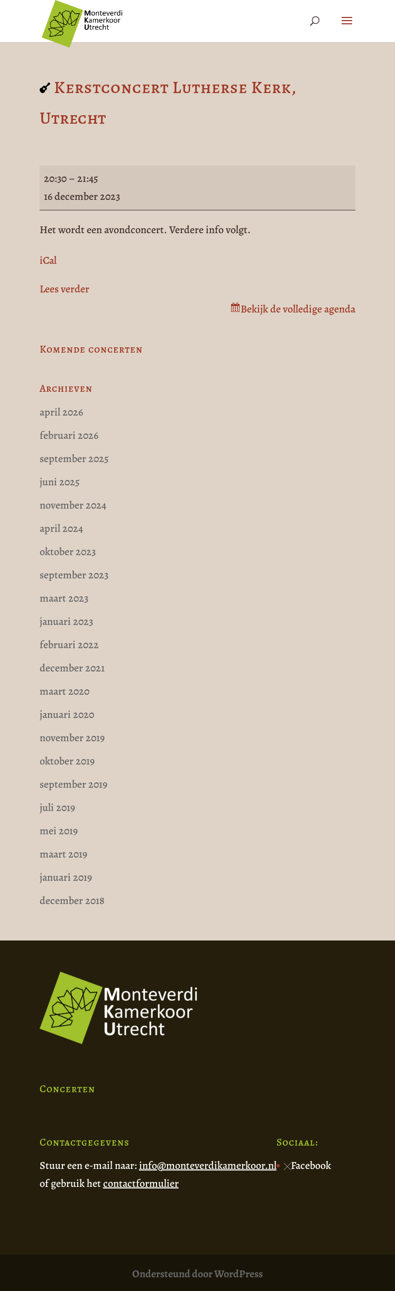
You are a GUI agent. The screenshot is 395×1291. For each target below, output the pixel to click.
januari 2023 (66, 621)
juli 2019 (57, 807)
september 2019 (73, 784)
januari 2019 (66, 877)
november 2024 (73, 505)
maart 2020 (64, 691)
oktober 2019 (67, 761)
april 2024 (61, 528)
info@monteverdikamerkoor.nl (208, 1165)
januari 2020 (67, 714)
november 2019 (72, 738)
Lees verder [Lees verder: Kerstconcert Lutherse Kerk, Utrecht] (64, 289)
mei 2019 (59, 831)
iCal (48, 260)
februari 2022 (69, 645)
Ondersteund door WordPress (197, 1274)
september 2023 (74, 575)
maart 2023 (64, 598)
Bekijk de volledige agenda (298, 309)
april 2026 (61, 412)
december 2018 (72, 900)
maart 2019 (63, 854)
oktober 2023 (68, 552)
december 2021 (72, 668)
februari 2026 (69, 435)
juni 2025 (60, 482)
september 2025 (74, 458)
